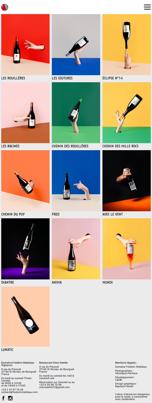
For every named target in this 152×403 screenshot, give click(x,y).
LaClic (118, 379)
